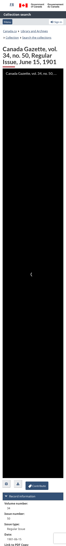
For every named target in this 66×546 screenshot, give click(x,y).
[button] (6, 484)
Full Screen (37, 474)
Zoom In (6, 474)
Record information (20, 496)
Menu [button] (7, 22)
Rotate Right (22, 474)
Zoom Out (14, 474)
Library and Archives (34, 31)
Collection (12, 38)
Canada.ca (10, 31)
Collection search (17, 14)
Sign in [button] (56, 22)
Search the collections (36, 38)
